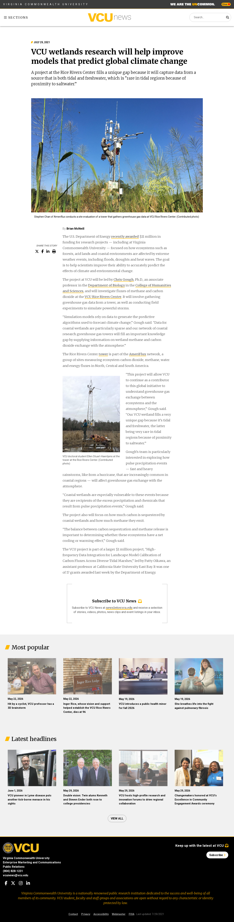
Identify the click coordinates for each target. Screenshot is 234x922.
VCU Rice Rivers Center (103, 297)
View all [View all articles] (117, 818)
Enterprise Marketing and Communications (32, 862)
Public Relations (14, 866)
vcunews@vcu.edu (15, 875)
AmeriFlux (137, 354)
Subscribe (217, 855)
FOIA (131, 914)
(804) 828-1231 (13, 871)
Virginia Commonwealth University (46, 4)
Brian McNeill (75, 228)
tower (103, 354)
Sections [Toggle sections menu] (16, 17)
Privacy (85, 914)
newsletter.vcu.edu (119, 607)
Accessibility (101, 914)
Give (226, 4)
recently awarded (125, 236)
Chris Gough (124, 279)
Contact (73, 914)
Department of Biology (106, 285)
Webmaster (119, 914)
